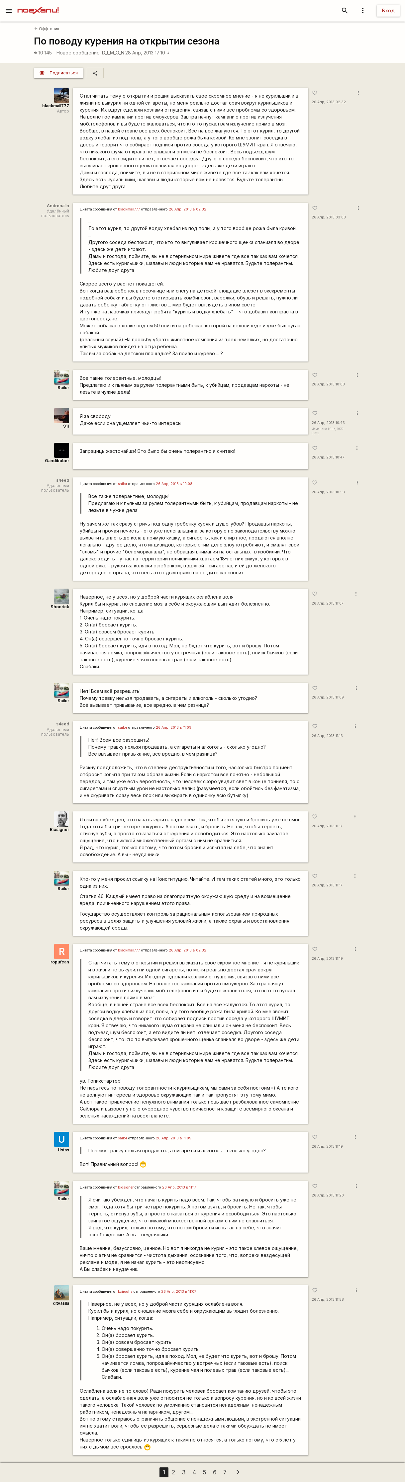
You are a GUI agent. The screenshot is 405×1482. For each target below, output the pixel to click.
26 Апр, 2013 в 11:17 (179, 1187)
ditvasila (61, 1303)
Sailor (63, 387)
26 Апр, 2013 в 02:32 (187, 209)
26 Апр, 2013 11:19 (327, 958)
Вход (388, 10)
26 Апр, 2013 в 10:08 (174, 484)
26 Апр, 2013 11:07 (328, 603)
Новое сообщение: (78, 52)
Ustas (63, 1149)
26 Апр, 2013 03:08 (329, 217)
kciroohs (125, 1291)
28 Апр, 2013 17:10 (147, 52)
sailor (122, 484)
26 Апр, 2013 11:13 (327, 736)
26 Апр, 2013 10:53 (328, 492)
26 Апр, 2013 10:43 (328, 423)
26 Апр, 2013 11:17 (327, 826)
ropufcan (60, 961)
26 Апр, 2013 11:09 (328, 697)
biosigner (126, 1187)
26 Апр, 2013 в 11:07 (178, 1291)
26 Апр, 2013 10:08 (328, 384)
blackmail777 (55, 105)
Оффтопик (47, 28)
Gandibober (57, 460)
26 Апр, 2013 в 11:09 (173, 727)
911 (66, 426)
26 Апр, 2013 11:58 (328, 1299)
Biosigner (59, 829)
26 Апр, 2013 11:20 (328, 1195)
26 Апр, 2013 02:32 (329, 102)
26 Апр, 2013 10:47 (328, 457)
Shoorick (60, 606)
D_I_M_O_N (113, 52)
